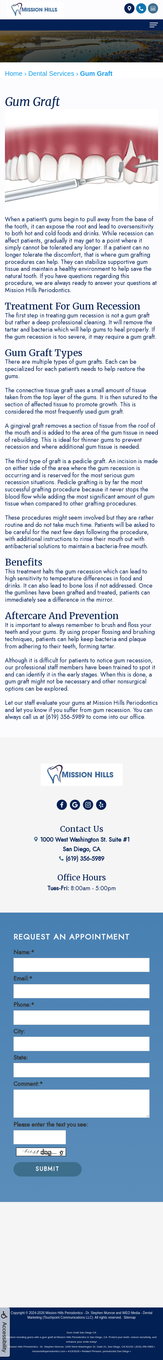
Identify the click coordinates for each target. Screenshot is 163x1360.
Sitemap (130, 1317)
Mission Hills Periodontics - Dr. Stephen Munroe (80, 1313)
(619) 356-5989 (81, 844)
